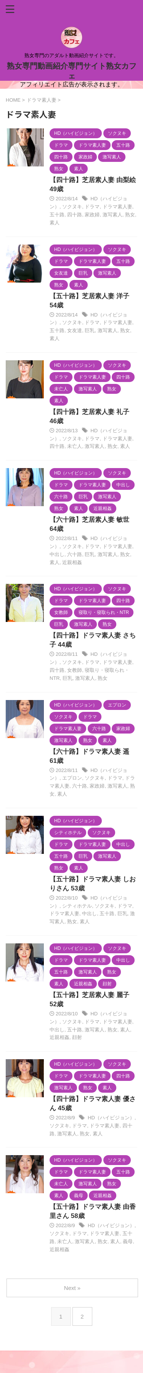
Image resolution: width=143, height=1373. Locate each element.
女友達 (74, 330)
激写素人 (112, 214)
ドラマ (92, 206)
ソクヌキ (72, 206)
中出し (57, 554)
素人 (54, 222)
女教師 (74, 670)
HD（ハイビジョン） (111, 1117)
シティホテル (77, 906)
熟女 (130, 214)
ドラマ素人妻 (117, 206)
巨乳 (90, 330)
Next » (72, 1288)
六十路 (74, 554)
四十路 (74, 214)
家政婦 (92, 214)
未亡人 (74, 446)
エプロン (72, 778)
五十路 (57, 214)
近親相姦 (72, 562)
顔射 (77, 1037)
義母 (128, 1241)
